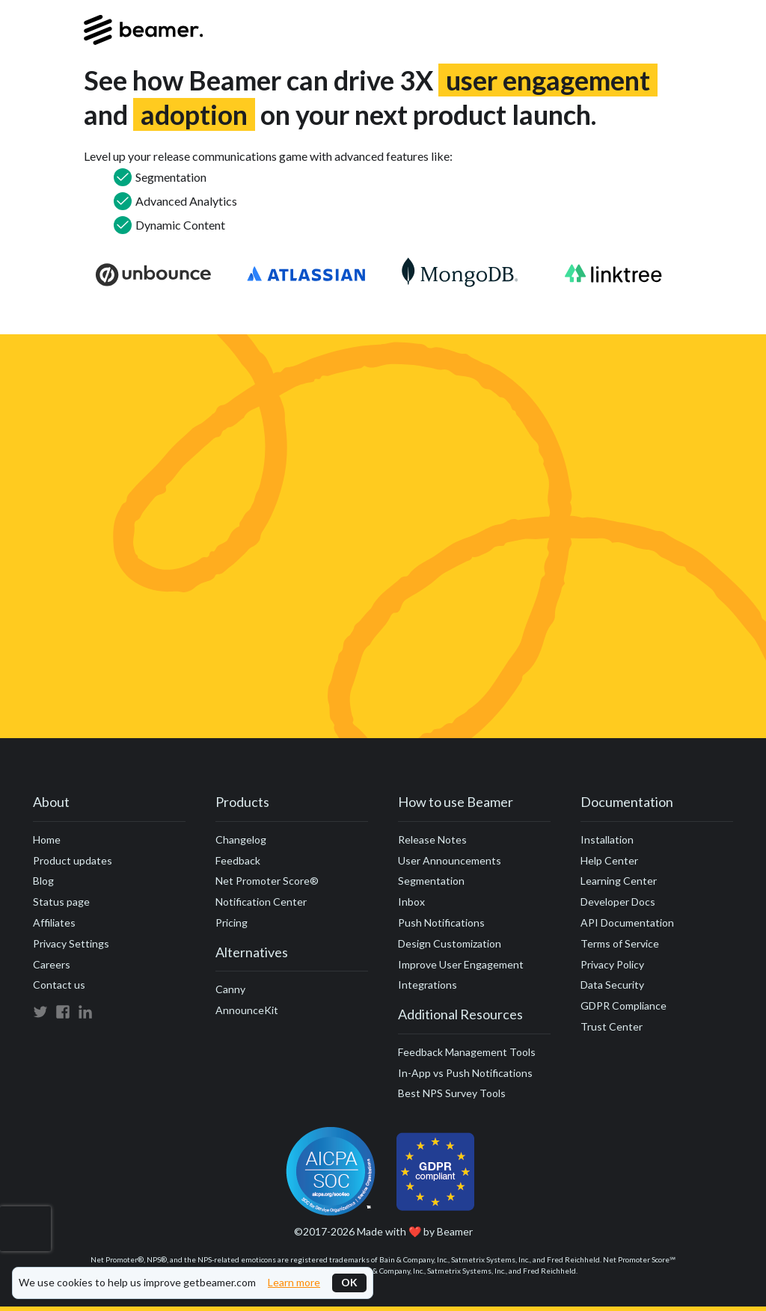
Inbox (411, 901)
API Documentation (627, 922)
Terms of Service (619, 943)
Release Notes (432, 839)
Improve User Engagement (461, 964)
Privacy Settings (71, 943)
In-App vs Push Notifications (465, 1072)
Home (47, 839)
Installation (607, 839)
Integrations (427, 984)
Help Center (609, 860)
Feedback (237, 860)
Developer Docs (617, 901)
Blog (43, 880)
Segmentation (431, 880)
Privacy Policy (612, 964)
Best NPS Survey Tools (452, 1093)
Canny (230, 989)
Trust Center (611, 1026)
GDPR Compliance (623, 1005)
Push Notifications (441, 922)
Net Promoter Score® (267, 880)
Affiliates (54, 922)
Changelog (240, 839)
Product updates (72, 860)
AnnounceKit (246, 1010)
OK (349, 1282)
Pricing (231, 922)
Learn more (294, 1283)
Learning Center (618, 880)
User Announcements (449, 860)
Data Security (612, 984)
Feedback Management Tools (467, 1052)
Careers (51, 964)
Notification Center (261, 901)
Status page (61, 901)
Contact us (59, 984)
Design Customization (449, 943)
